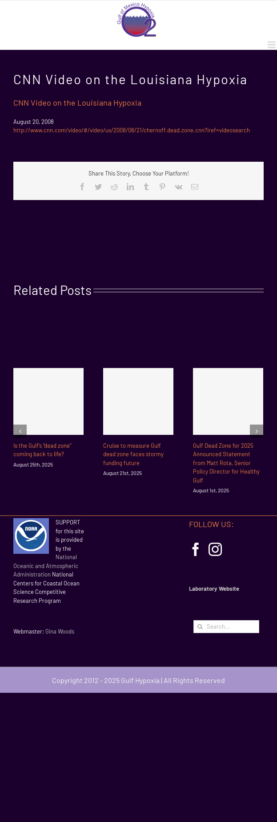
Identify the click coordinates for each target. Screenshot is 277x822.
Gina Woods (59, 631)
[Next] (256, 431)
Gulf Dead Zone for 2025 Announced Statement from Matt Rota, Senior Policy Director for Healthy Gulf (226, 463)
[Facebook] (195, 549)
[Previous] (20, 431)
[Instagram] (215, 549)
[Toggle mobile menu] (272, 44)
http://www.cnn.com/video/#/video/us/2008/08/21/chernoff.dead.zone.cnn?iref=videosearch (131, 130)
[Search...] (226, 626)
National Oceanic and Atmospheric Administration (45, 565)
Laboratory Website (214, 588)
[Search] (199, 626)
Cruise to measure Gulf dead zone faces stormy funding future (133, 454)
